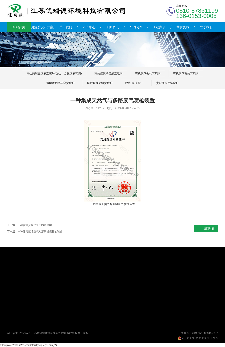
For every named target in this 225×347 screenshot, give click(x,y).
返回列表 (209, 228)
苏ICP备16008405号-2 (205, 332)
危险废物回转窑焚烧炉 (60, 82)
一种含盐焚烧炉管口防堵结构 (35, 225)
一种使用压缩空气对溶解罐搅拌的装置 (40, 231)
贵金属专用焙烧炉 (167, 82)
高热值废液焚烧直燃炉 (108, 73)
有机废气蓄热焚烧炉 (185, 73)
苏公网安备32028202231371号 (200, 337)
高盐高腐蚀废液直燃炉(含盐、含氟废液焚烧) (54, 73)
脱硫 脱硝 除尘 (134, 82)
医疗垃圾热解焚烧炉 (99, 82)
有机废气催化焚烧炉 (147, 73)
